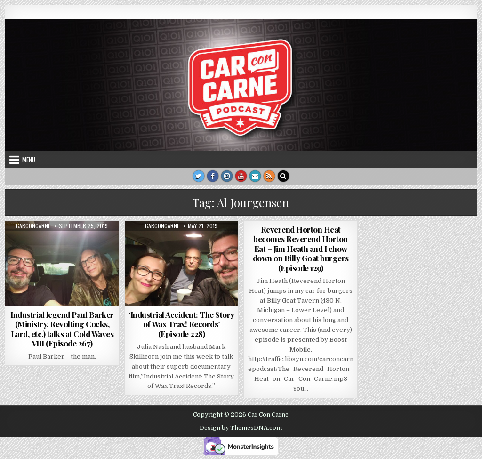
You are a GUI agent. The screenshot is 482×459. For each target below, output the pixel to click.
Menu (28, 159)
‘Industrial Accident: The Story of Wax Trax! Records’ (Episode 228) (181, 324)
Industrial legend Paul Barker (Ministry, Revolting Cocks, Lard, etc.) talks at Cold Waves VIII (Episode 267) (62, 328)
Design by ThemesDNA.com (241, 428)
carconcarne (33, 226)
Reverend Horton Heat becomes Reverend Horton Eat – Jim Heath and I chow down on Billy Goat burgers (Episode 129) (301, 248)
